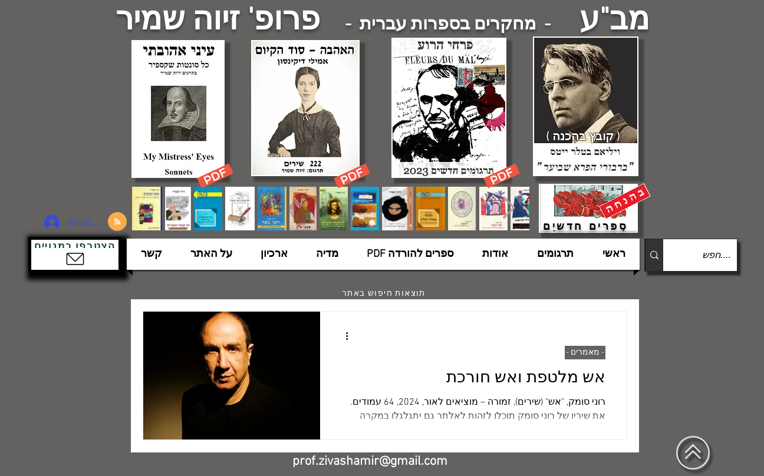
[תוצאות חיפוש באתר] (385, 293)
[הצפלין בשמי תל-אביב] (80, 167)
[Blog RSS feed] (117, 222)
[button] (74, 255)
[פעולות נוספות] (342, 336)
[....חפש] (709, 255)
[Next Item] (509, 208)
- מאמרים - (585, 353)
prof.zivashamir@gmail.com (369, 462)
